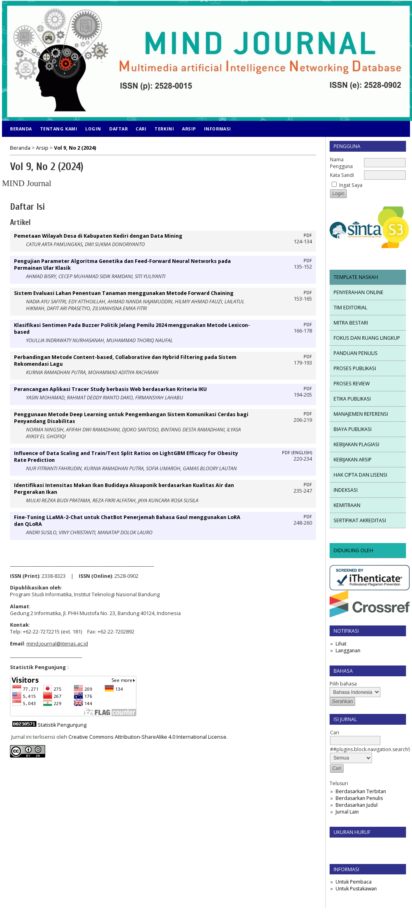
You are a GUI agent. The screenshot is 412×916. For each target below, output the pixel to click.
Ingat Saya (350, 185)
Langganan (348, 650)
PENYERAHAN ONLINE (359, 292)
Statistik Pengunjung (62, 725)
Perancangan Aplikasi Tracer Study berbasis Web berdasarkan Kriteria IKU (110, 389)
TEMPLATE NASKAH (356, 277)
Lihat (341, 643)
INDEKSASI (346, 490)
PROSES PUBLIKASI (355, 368)
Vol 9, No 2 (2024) (75, 147)
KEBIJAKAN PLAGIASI (356, 444)
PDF (308, 235)
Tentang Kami (58, 129)
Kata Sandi (342, 175)
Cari (141, 129)
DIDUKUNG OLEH (353, 550)
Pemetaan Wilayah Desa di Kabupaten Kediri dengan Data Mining (98, 236)
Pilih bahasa (343, 683)
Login (93, 129)
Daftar (118, 129)
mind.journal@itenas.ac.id (57, 643)
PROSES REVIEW (352, 383)
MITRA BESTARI (351, 322)
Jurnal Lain (347, 811)
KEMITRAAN (347, 505)
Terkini (164, 129)
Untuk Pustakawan (356, 888)
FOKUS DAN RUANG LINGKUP (367, 338)
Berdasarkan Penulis (359, 798)
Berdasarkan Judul (357, 805)
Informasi (217, 129)
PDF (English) (297, 452)
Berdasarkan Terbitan (361, 791)
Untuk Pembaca (354, 881)
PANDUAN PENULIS (356, 353)
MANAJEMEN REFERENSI (361, 414)
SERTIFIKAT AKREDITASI (360, 520)
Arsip (189, 129)
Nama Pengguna (341, 163)
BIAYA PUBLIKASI (353, 429)
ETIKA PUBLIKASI (352, 398)
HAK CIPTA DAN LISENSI (360, 474)
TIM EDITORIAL (350, 307)
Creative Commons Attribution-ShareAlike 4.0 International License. (148, 737)
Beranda (21, 129)
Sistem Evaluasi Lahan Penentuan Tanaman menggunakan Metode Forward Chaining (124, 293)
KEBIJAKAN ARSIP (353, 459)
